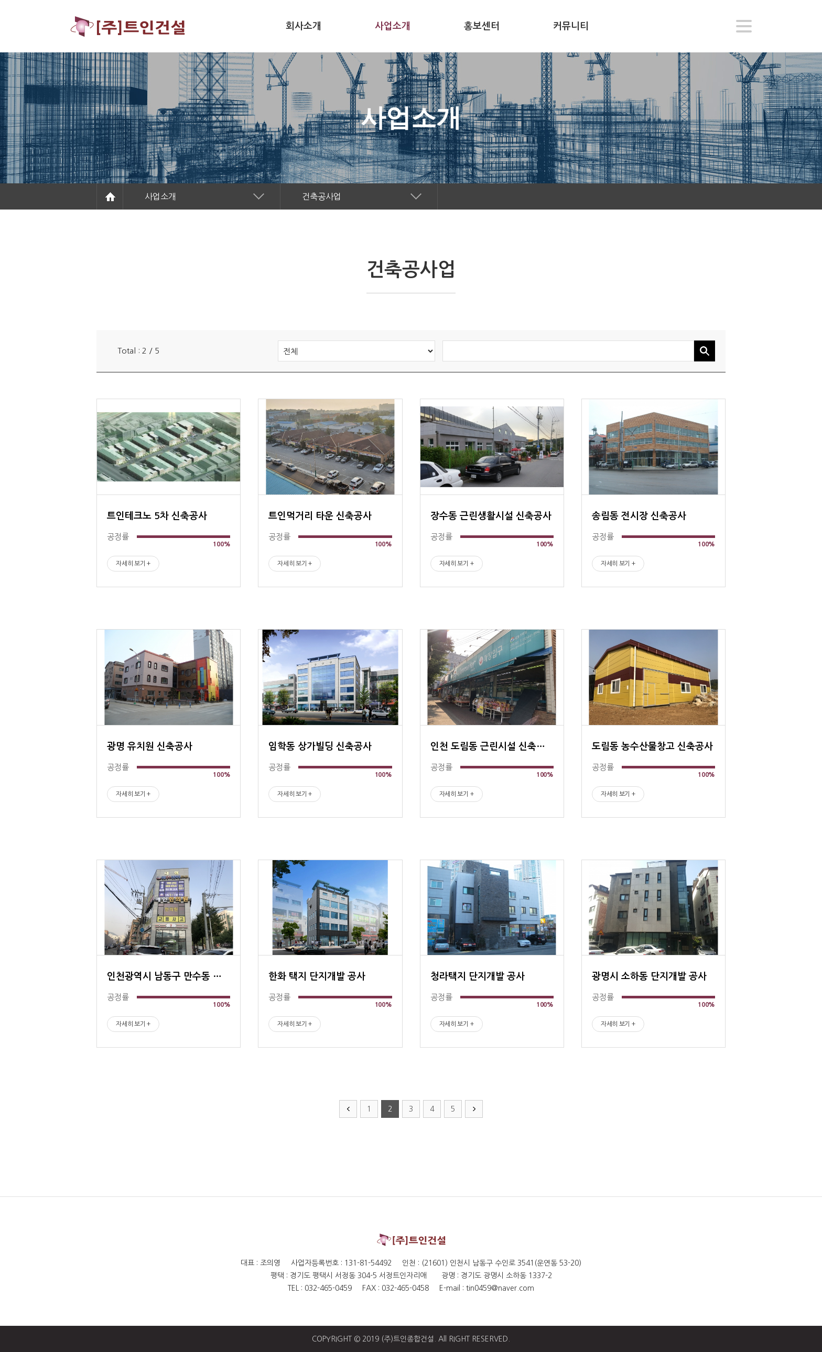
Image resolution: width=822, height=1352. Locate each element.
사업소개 (160, 196)
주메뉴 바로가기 (0, 0)
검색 (704, 350)
